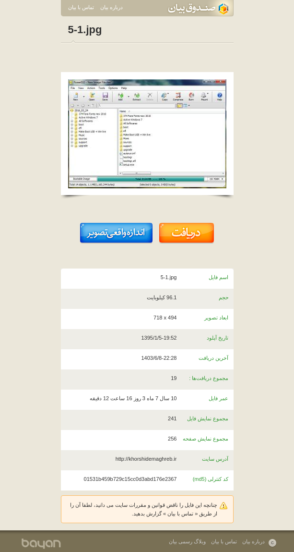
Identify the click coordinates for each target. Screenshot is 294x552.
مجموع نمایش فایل (207, 418)
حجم (224, 297)
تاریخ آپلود (217, 338)
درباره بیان (111, 7)
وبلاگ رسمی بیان (187, 541)
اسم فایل (218, 277)
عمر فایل (218, 398)
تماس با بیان (81, 7)
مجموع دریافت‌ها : (208, 378)
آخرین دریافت (213, 358)
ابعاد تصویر (216, 317)
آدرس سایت (215, 459)
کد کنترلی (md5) (211, 479)
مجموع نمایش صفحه (205, 439)
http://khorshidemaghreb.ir (146, 459)
